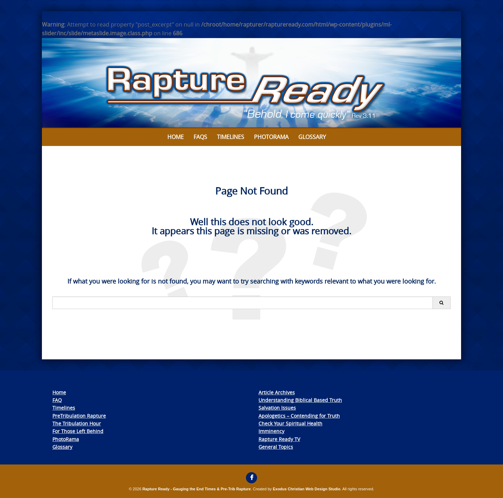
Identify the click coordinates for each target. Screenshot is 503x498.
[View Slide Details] (251, 83)
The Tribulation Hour (76, 423)
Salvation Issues (277, 407)
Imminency (271, 431)
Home (175, 137)
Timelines (230, 137)
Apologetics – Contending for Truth (299, 415)
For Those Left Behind (77, 431)
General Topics (275, 447)
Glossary (312, 137)
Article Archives (276, 392)
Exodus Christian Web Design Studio (307, 489)
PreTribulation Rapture (79, 415)
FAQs (200, 137)
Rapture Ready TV (279, 439)
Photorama (271, 137)
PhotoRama (65, 439)
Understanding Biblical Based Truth (300, 400)
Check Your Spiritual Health (290, 423)
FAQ (57, 400)
